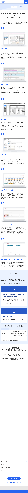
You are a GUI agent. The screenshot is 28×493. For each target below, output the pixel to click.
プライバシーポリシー (16, 488)
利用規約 (8, 488)
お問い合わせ (14, 478)
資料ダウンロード (14, 482)
